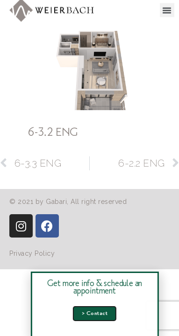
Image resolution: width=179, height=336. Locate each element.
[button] (167, 9)
